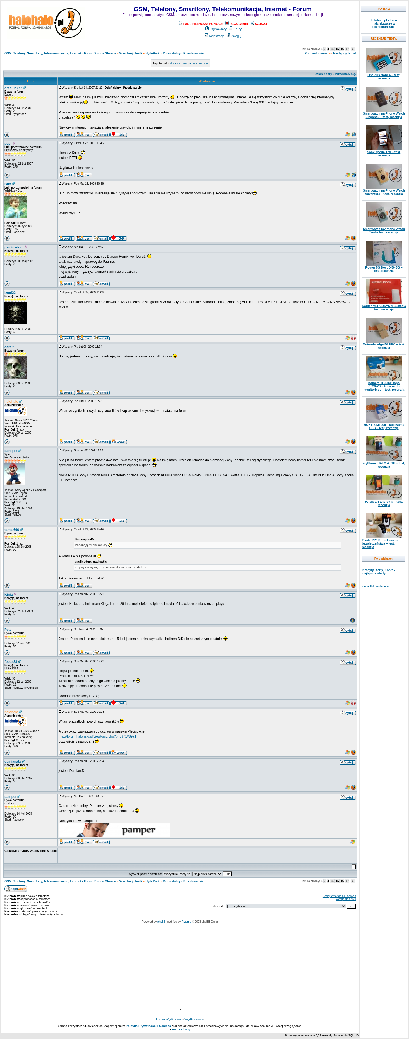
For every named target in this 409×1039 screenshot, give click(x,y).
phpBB (161, 921)
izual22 (10, 293)
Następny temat (344, 53)
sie (206, 63)
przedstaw (195, 63)
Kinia (8, 594)
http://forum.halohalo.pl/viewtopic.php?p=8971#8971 (97, 736)
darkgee (10, 451)
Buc (7, 184)
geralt (9, 347)
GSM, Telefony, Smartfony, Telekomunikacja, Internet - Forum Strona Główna (60, 53)
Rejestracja (214, 36)
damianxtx (12, 761)
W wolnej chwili (130, 53)
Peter (8, 630)
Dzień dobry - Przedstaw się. (183, 53)
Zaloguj (234, 36)
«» (332, 48)
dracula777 (13, 88)
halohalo (11, 401)
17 (347, 48)
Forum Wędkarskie (169, 1019)
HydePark (152, 53)
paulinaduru (14, 247)
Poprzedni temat (317, 53)
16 (342, 48)
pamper (10, 797)
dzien (183, 63)
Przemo (186, 921)
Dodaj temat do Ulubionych (339, 896)
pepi (7, 144)
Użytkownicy (216, 29)
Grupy (235, 29)
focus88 (10, 662)
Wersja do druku (346, 899)
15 (337, 48)
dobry (174, 63)
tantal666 (11, 530)
